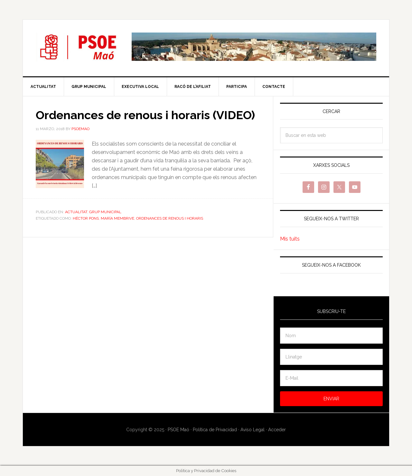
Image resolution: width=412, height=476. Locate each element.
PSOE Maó (77, 47)
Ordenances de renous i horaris (169, 218)
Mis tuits (290, 239)
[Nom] (331, 336)
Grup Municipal (105, 212)
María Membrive (117, 218)
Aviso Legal (252, 429)
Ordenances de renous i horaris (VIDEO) (145, 115)
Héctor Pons (86, 218)
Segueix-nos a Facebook (331, 265)
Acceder (277, 429)
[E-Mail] (331, 378)
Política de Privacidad (215, 429)
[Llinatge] (331, 357)
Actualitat (76, 212)
